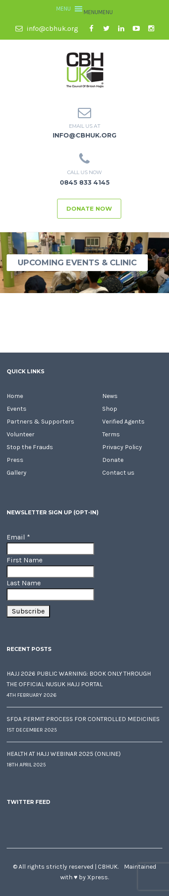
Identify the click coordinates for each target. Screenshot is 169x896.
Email (18, 537)
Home (15, 396)
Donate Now (89, 208)
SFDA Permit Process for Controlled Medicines (83, 719)
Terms (111, 434)
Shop (109, 409)
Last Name (24, 583)
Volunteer (21, 434)
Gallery (17, 472)
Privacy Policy (122, 447)
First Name (24, 560)
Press (15, 460)
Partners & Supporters (40, 421)
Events (17, 409)
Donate (112, 460)
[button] (98, 12)
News (110, 396)
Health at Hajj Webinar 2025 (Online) (64, 754)
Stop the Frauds (30, 447)
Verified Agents (123, 421)
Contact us (118, 472)
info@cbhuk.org (46, 28)
